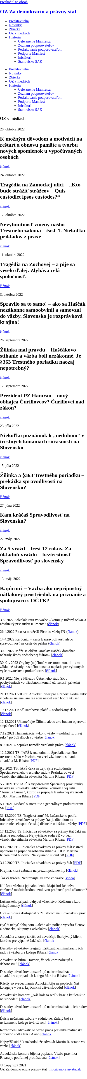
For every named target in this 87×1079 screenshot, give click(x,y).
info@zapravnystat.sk (65, 1069)
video (70, 878)
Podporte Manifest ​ (32, 53)
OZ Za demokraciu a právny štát (38, 11)
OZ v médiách (19, 33)
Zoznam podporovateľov (36, 45)
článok (53, 624)
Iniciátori (24, 57)
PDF (34, 761)
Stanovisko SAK (30, 61)
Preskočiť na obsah (14, 2)
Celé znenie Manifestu (34, 41)
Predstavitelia (19, 21)
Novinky (15, 25)
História (15, 37)
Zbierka (14, 29)
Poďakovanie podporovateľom (40, 49)
